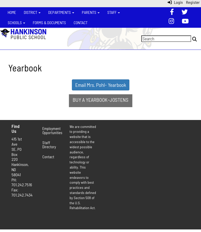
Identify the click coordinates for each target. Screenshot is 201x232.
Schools (16, 22)
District (32, 12)
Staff (113, 12)
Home (12, 12)
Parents (91, 12)
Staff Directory (49, 144)
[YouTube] (185, 21)
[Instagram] (171, 21)
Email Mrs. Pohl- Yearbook (100, 85)
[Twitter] (185, 12)
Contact (81, 22)
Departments (61, 12)
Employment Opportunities (50, 130)
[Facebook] (172, 12)
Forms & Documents (49, 22)
